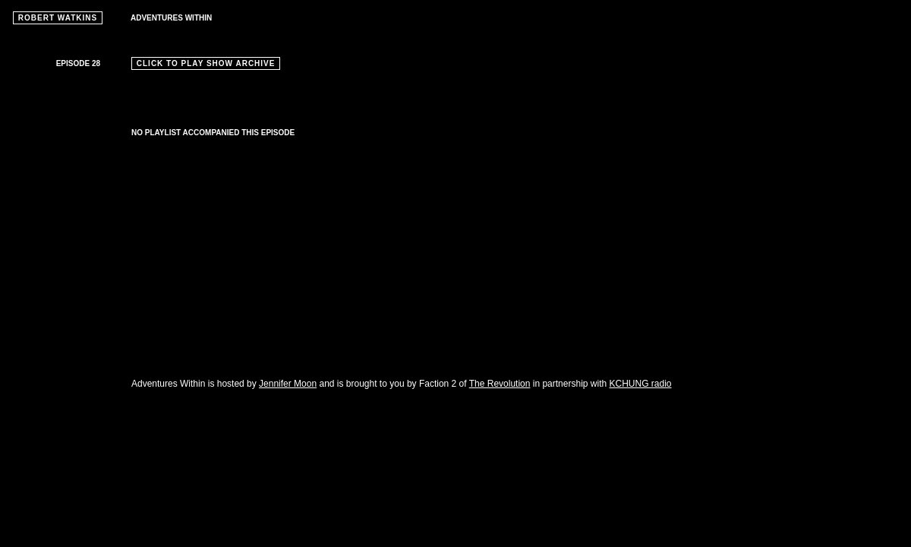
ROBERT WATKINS (57, 18)
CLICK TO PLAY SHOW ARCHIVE (206, 63)
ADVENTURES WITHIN (171, 18)
